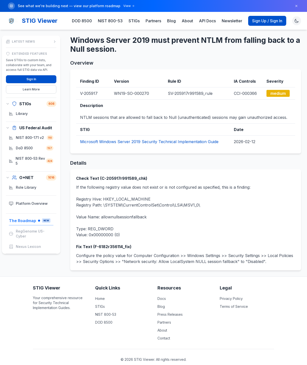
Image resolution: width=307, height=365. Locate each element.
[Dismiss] (296, 6)
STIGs (134, 20)
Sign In (31, 78)
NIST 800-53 (110, 20)
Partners (153, 20)
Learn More (31, 89)
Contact (163, 338)
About (187, 20)
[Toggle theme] (296, 20)
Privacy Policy (231, 298)
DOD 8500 (82, 20)
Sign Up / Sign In (267, 20)
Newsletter (232, 20)
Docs (161, 298)
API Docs (207, 20)
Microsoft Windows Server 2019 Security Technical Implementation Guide (149, 141)
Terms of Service (234, 306)
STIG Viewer (40, 20)
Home (100, 298)
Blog (171, 20)
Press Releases (170, 314)
